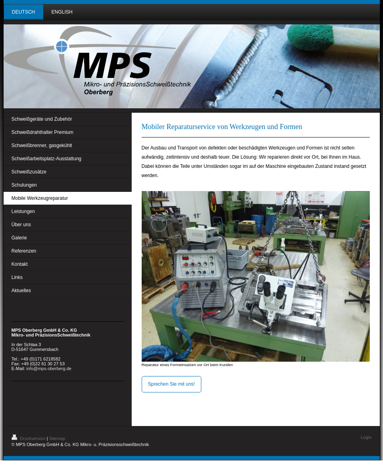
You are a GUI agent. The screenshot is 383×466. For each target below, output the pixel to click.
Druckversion (29, 438)
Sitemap (57, 438)
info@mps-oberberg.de (49, 368)
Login (366, 437)
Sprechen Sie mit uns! (171, 384)
